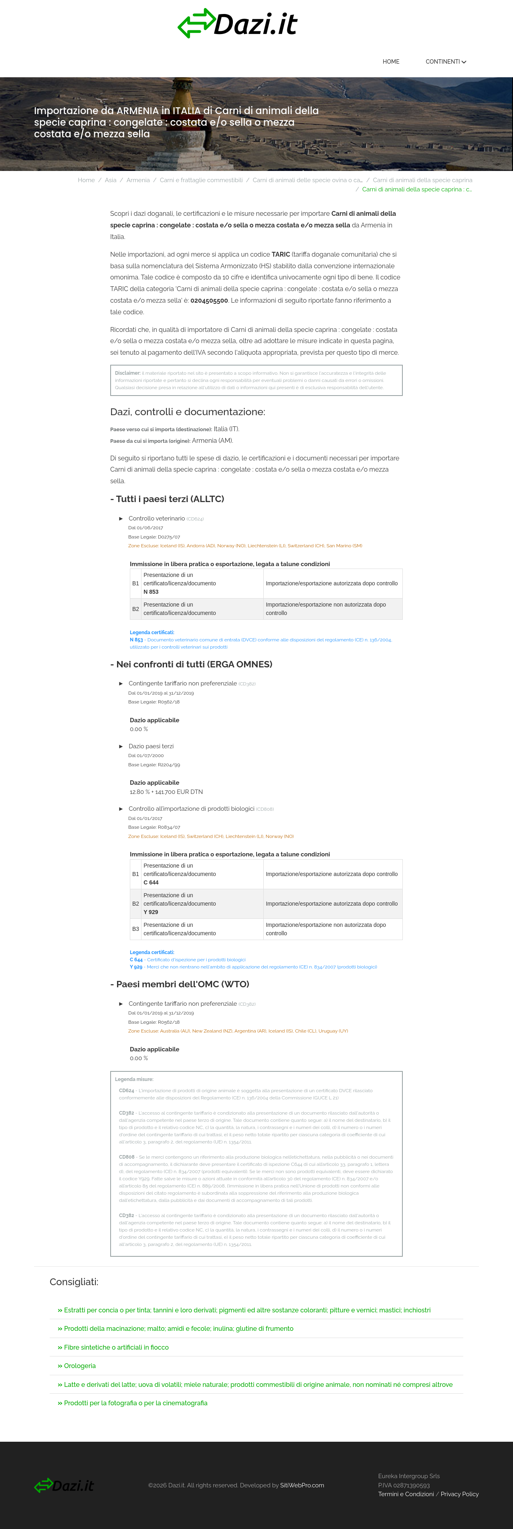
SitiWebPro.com (302, 1485)
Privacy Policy (460, 1494)
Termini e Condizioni (406, 1494)
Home (391, 61)
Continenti (446, 61)
